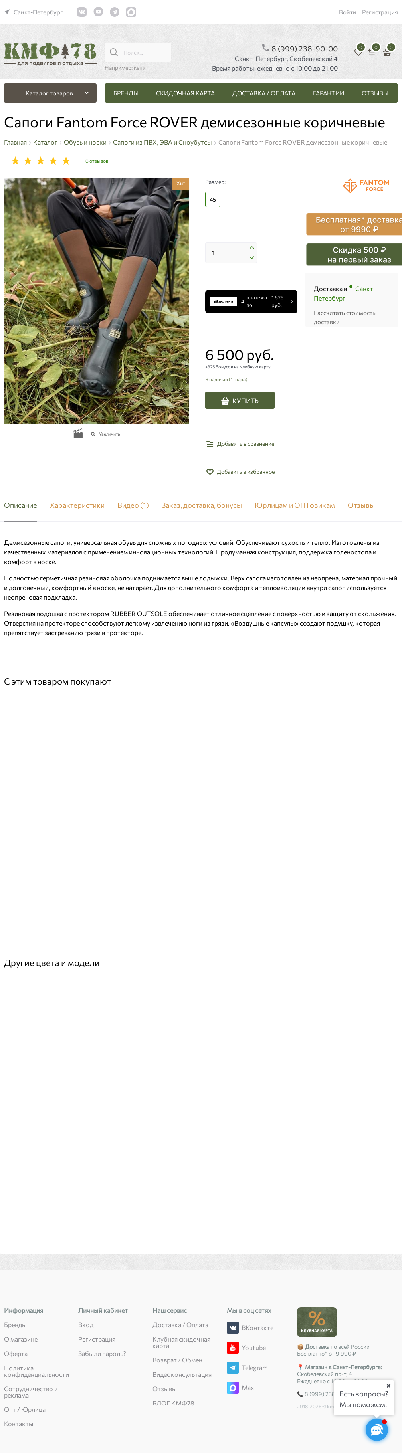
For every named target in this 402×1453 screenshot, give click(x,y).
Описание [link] (20, 505)
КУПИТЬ (245, 400)
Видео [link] (133, 505)
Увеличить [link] (109, 433)
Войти (347, 12)
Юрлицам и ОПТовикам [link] (295, 505)
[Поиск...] (114, 52)
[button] (252, 249)
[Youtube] (233, 1348)
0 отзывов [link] (96, 161)
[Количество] (231, 252)
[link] (33, 12)
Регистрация (380, 12)
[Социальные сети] (377, 1430)
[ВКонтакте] (233, 1328)
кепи (140, 67)
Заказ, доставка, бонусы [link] (202, 505)
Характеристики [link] (77, 505)
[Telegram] (233, 1368)
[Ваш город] (388, 1386)
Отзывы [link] (361, 505)
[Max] (233, 1388)
